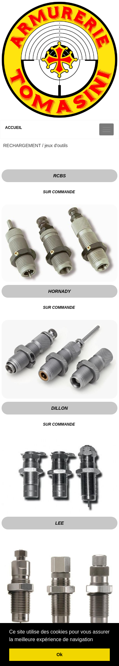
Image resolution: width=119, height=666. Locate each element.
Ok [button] (59, 654)
